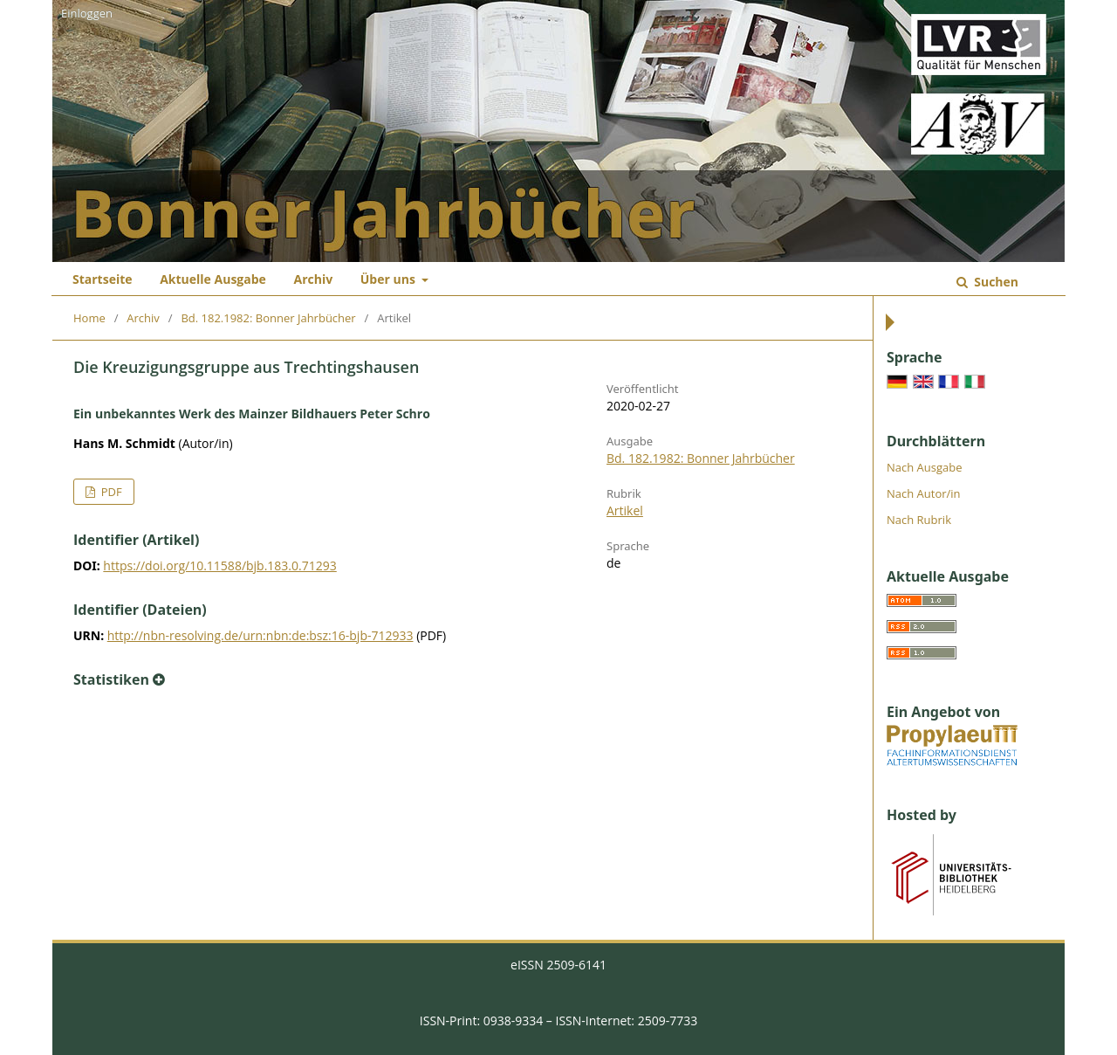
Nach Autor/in (924, 493)
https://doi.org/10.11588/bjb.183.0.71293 (219, 565)
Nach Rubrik (919, 520)
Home (89, 318)
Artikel (624, 510)
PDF (109, 492)
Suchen (994, 281)
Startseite (102, 279)
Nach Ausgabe (925, 467)
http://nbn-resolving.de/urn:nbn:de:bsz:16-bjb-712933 (260, 635)
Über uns (389, 279)
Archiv (312, 279)
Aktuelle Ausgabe (213, 279)
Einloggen (87, 13)
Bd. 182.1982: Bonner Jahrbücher (268, 318)
